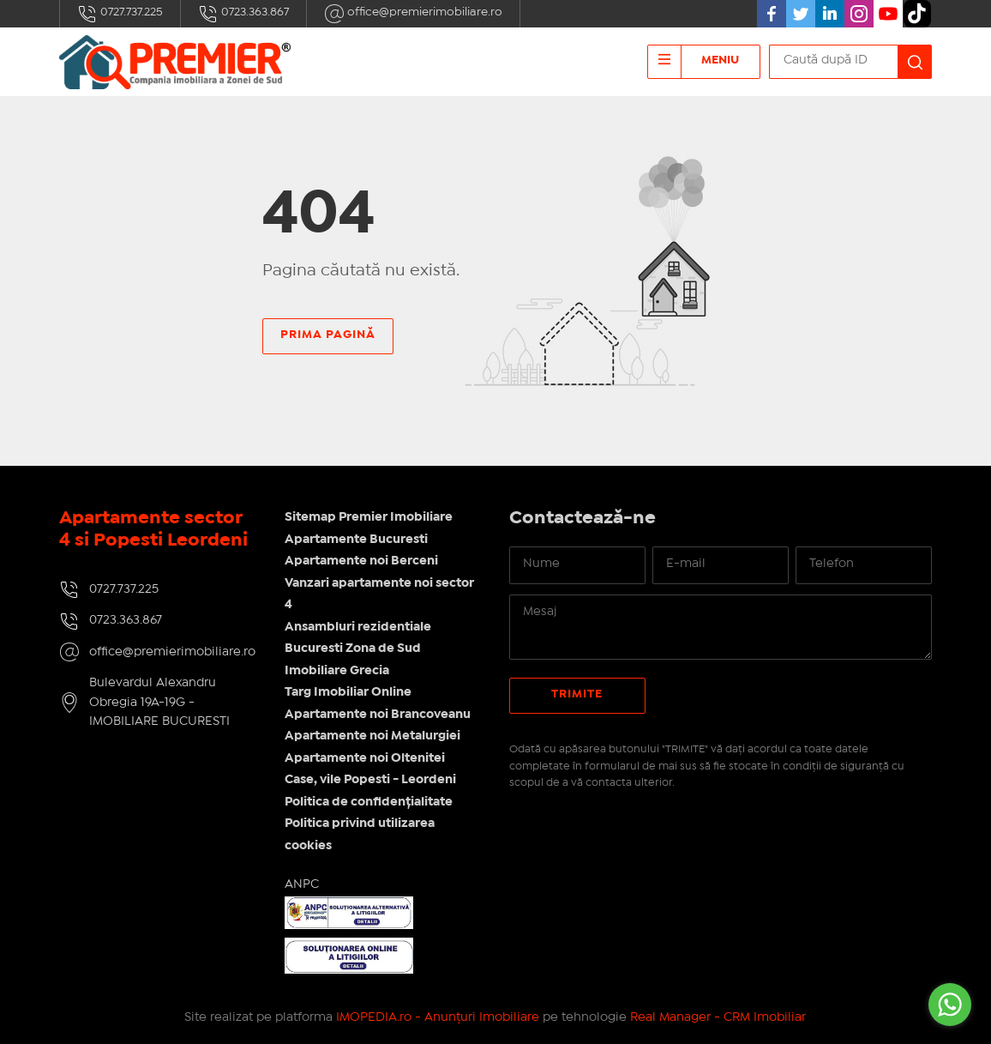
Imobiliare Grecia (337, 671)
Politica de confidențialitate (369, 802)
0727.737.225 (120, 13)
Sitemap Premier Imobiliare (369, 517)
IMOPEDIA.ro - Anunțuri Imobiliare (437, 1017)
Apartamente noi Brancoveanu (378, 714)
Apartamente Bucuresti (356, 539)
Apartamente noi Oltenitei (365, 758)
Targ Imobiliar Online (348, 692)
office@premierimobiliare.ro (413, 13)
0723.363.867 (243, 13)
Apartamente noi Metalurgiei (372, 736)
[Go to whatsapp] (949, 1004)
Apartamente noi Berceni (361, 561)
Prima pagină (327, 334)
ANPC (302, 884)
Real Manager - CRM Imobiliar (718, 1017)
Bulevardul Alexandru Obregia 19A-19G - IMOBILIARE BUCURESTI (159, 702)
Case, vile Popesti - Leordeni (370, 780)
